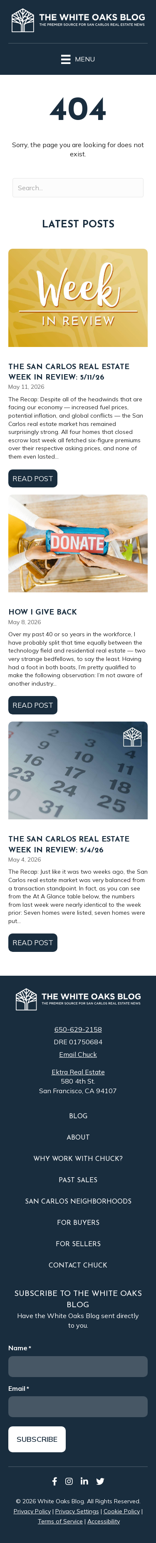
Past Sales (78, 1180)
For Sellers (78, 1244)
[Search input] (78, 187)
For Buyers (78, 1223)
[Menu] (78, 58)
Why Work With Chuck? (78, 1159)
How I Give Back (42, 613)
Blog (78, 1116)
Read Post (34, 478)
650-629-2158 (78, 1029)
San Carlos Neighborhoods (78, 1202)
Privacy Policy (32, 1511)
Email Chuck (78, 1054)
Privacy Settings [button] (77, 1511)
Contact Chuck (78, 1265)
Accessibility (103, 1521)
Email (18, 1388)
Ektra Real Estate (78, 1072)
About (78, 1138)
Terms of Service (60, 1521)
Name (19, 1348)
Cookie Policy (122, 1511)
